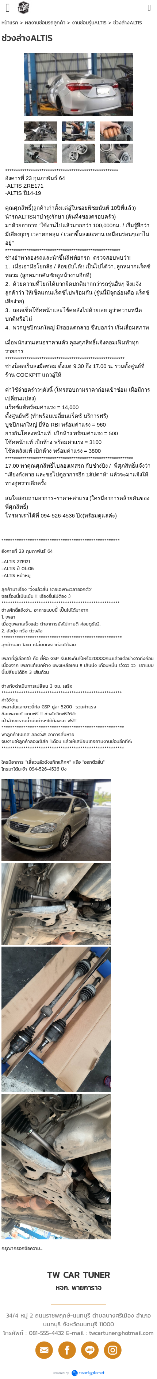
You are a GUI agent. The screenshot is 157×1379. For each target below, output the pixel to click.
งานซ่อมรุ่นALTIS (89, 23)
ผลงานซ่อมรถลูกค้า (45, 23)
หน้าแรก (9, 23)
